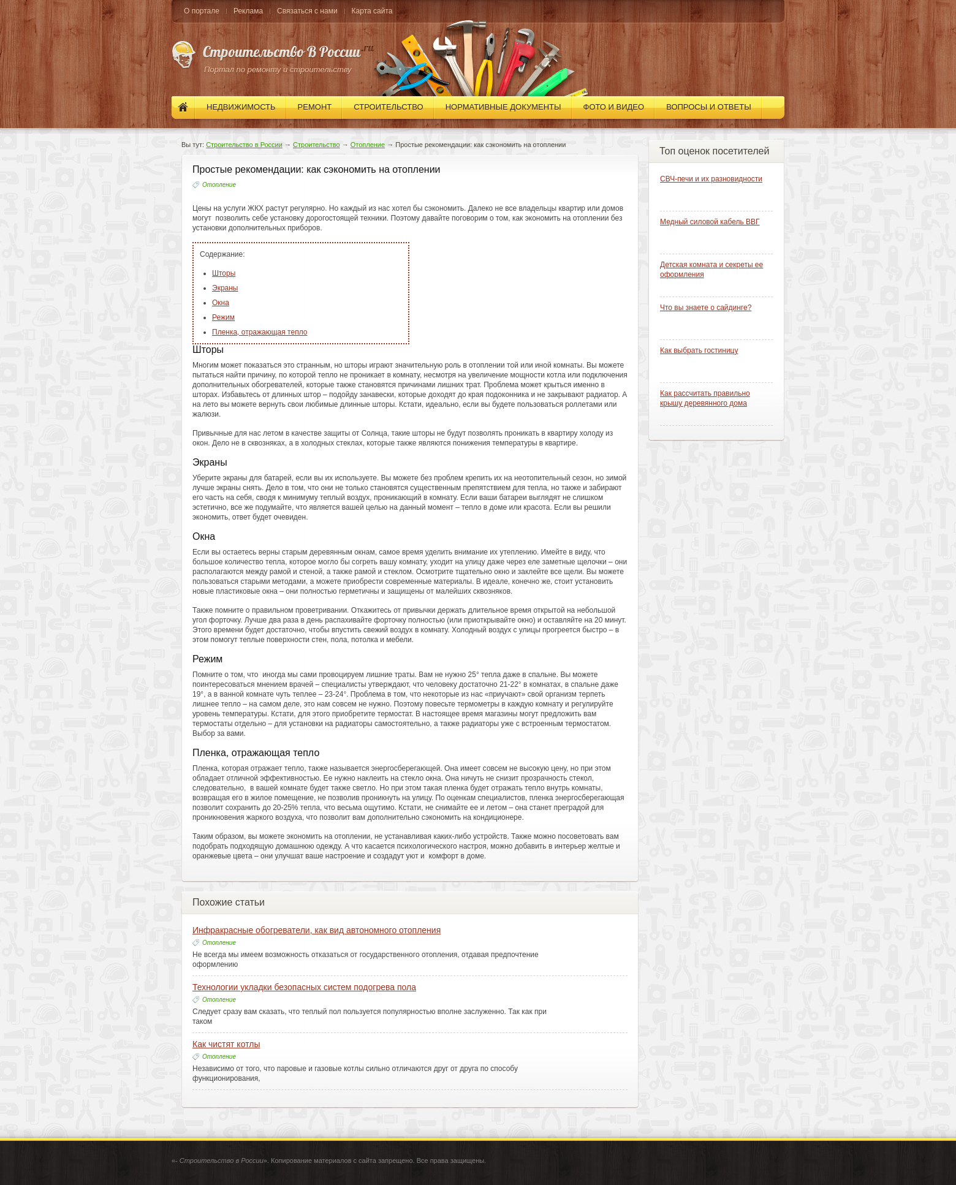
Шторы (223, 273)
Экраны (225, 288)
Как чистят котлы (226, 1044)
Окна (220, 302)
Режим (223, 317)
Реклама (248, 11)
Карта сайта (372, 11)
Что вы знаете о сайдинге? (705, 307)
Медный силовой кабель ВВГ (710, 222)
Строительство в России (244, 144)
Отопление (368, 144)
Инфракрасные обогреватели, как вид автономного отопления (316, 930)
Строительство (316, 144)
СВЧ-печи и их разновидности (711, 179)
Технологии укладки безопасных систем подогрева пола (304, 987)
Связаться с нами (307, 11)
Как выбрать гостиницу (699, 350)
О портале (201, 11)
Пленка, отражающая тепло (259, 332)
